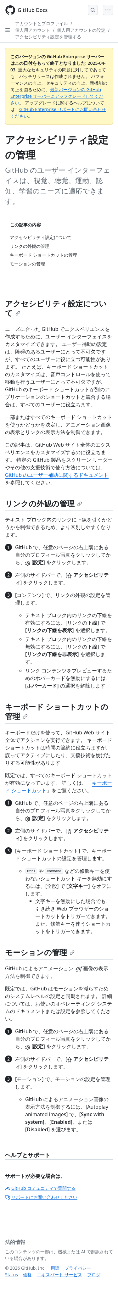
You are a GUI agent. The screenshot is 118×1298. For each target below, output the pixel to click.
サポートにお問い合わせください (41, 1197)
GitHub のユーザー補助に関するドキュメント (57, 474)
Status (11, 1275)
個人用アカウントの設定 (81, 30)
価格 (27, 1275)
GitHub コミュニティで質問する (40, 1188)
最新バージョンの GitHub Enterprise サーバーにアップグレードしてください (56, 96)
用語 (55, 1268)
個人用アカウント (32, 30)
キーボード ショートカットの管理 (56, 711)
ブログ (93, 1275)
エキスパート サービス (59, 1275)
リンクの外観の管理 (43, 503)
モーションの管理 (40, 952)
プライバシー (78, 1268)
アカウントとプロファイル (41, 23)
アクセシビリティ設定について (56, 308)
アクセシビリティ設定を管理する (48, 37)
